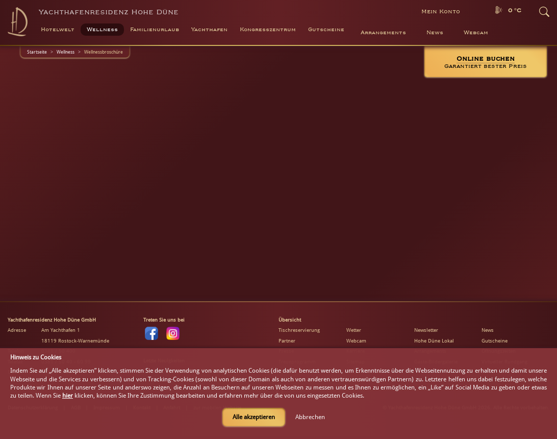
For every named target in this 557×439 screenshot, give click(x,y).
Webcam (476, 33)
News (434, 33)
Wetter (353, 330)
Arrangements (383, 33)
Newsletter (426, 330)
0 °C (514, 10)
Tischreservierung (299, 330)
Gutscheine (495, 341)
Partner (286, 341)
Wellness (65, 52)
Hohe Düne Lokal (434, 341)
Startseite (37, 52)
